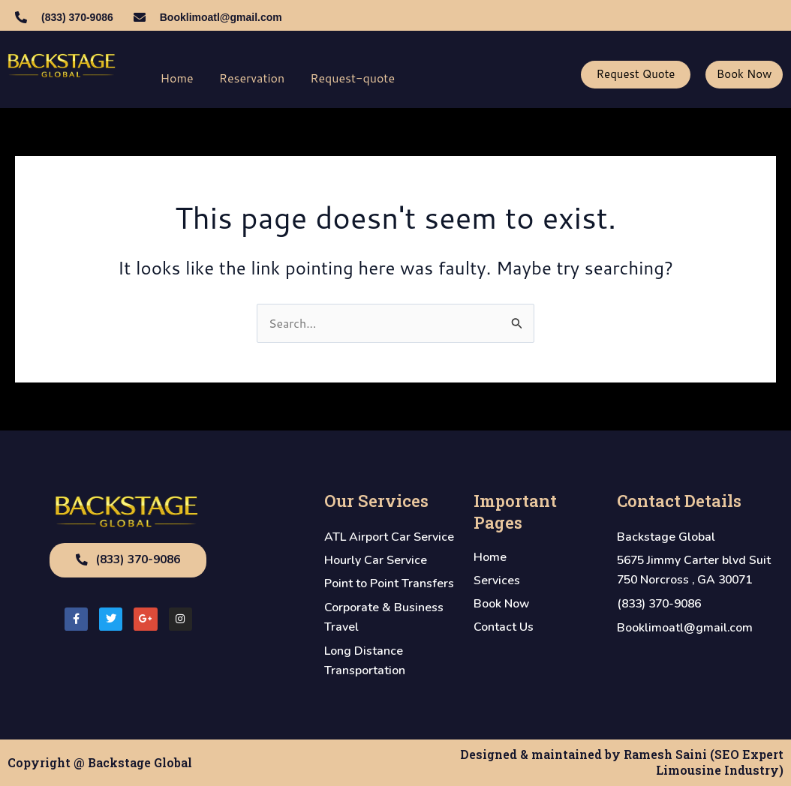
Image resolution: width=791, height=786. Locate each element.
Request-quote (352, 77)
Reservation (252, 77)
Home (177, 77)
